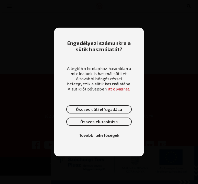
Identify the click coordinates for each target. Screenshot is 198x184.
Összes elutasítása (99, 121)
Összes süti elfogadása (99, 109)
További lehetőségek (99, 135)
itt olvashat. (119, 88)
